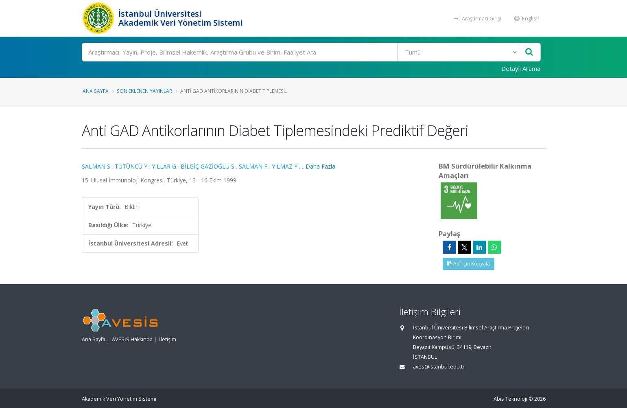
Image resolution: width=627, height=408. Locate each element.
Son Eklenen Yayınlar (144, 91)
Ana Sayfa (96, 91)
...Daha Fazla (318, 166)
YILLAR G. (164, 166)
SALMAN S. (96, 166)
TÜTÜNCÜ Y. (132, 166)
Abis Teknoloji (510, 398)
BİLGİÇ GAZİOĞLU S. (208, 166)
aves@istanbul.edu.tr (439, 366)
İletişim (167, 339)
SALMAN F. (254, 166)
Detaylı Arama (520, 68)
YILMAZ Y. (285, 166)
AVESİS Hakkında (132, 339)
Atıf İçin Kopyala (468, 263)
